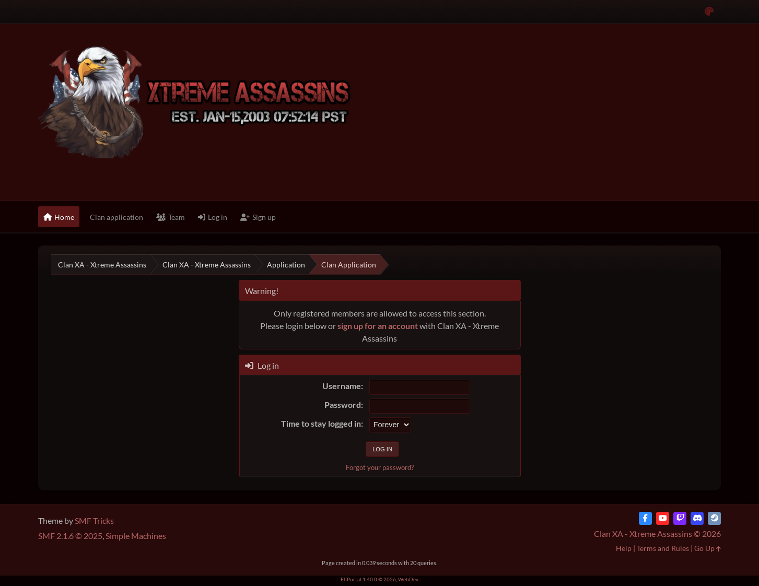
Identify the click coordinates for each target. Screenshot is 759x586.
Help (624, 548)
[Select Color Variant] (709, 12)
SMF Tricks (94, 520)
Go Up (707, 548)
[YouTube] (662, 518)
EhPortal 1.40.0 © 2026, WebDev (379, 579)
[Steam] (714, 518)
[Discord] (697, 518)
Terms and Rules (663, 548)
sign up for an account (377, 326)
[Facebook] (645, 518)
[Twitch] (679, 518)
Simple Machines (136, 536)
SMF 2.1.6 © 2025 (70, 536)
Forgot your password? (380, 467)
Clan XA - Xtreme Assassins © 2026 (657, 533)
